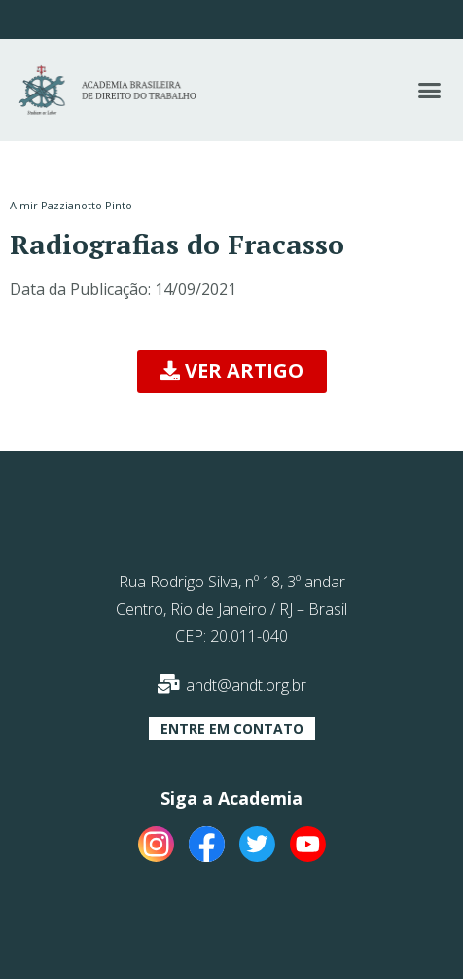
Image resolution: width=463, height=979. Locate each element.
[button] (428, 90)
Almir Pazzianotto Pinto (71, 205)
